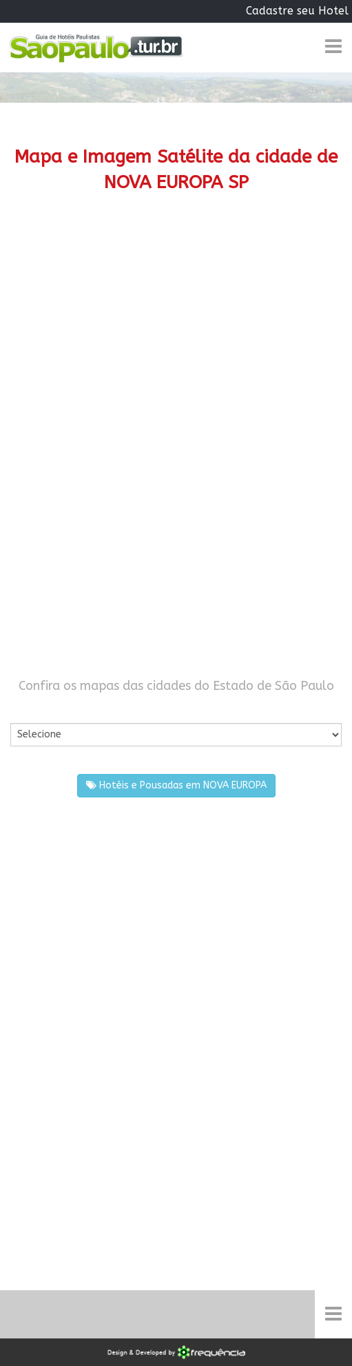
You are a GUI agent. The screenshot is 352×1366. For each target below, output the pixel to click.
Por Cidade (34, 709)
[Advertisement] (176, 326)
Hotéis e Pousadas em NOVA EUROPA (176, 785)
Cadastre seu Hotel (297, 10)
